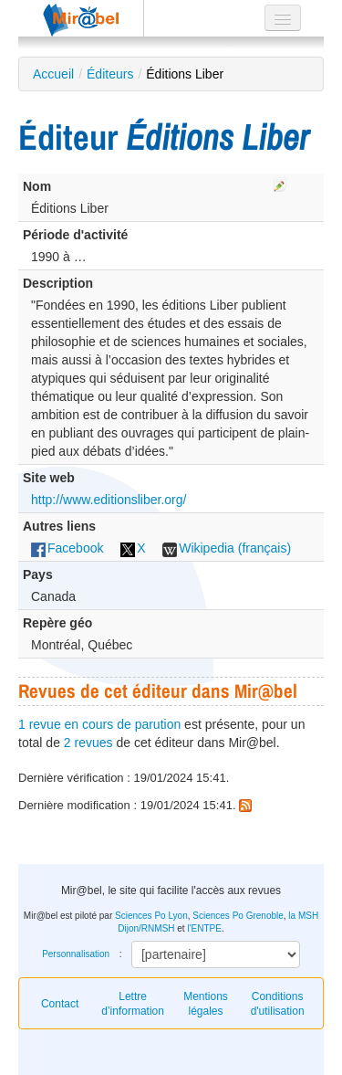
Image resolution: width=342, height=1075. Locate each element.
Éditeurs (110, 74)
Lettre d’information (132, 1003)
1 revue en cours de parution (99, 724)
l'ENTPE (204, 928)
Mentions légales (205, 1003)
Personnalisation (75, 954)
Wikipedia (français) (226, 548)
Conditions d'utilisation (278, 1003)
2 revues (88, 742)
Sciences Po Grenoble (238, 916)
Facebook (67, 548)
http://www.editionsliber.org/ (108, 499)
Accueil (53, 74)
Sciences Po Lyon (151, 916)
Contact (59, 1003)
